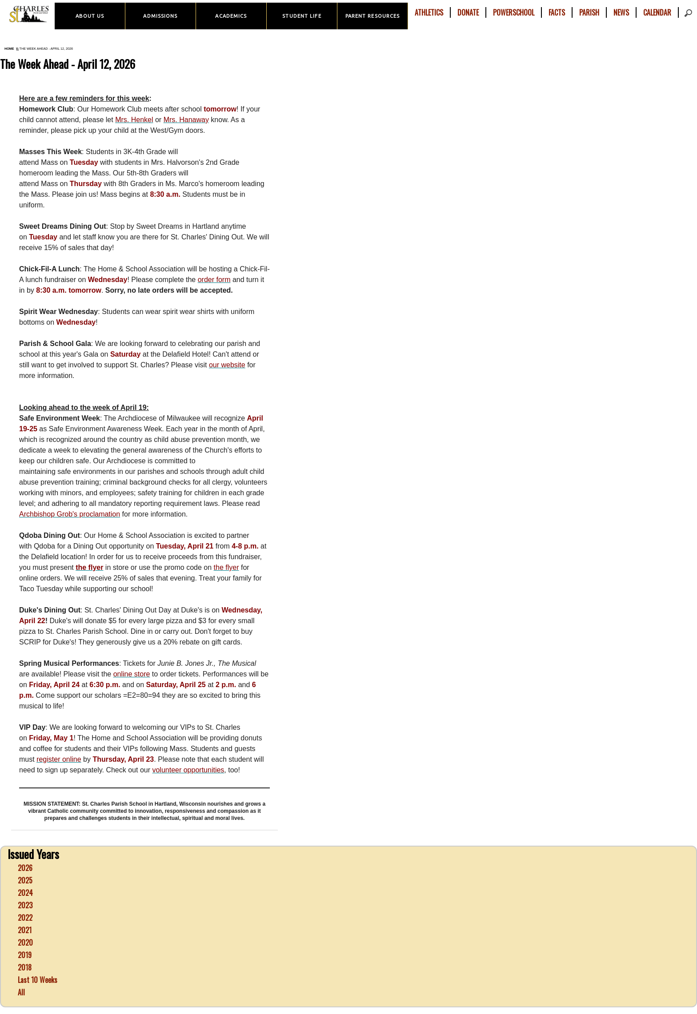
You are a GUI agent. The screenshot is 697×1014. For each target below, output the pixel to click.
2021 (25, 930)
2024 (25, 892)
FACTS (557, 12)
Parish (589, 12)
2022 (25, 917)
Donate (468, 12)
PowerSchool (513, 12)
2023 (25, 905)
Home (9, 49)
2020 (25, 942)
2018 (25, 967)
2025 (25, 880)
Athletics (429, 12)
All (21, 992)
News (621, 12)
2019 (25, 955)
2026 (25, 868)
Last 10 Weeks (37, 979)
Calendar (657, 12)
